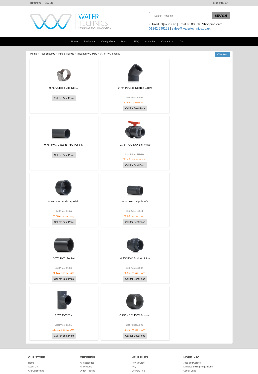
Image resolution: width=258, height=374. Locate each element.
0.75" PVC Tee (186, 201)
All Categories (87, 306)
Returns (136, 317)
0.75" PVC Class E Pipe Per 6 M (186, 87)
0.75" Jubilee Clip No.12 (59, 87)
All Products (86, 309)
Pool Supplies (47, 53)
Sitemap (32, 325)
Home (74, 41)
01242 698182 (159, 28)
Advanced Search (37, 317)
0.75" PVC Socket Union (123, 201)
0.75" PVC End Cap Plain (123, 144)
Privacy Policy (139, 329)
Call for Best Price (60, 98)
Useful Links (189, 314)
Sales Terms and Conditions (146, 322)
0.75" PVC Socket (60, 201)
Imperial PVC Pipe (87, 53)
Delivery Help (138, 314)
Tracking (35, 3)
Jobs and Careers (192, 306)
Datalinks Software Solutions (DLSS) (66, 370)
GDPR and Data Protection (145, 337)
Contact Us (167, 41)
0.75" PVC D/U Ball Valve (60, 144)
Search (124, 41)
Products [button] (89, 41)
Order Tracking (87, 314)
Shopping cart (212, 24)
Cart (181, 41)
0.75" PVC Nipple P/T (186, 144)
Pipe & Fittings (66, 53)
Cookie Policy (139, 333)
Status (49, 3)
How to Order (138, 306)
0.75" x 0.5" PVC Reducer (60, 258)
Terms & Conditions (205, 370)
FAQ (136, 41)
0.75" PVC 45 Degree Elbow (123, 87)
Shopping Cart (222, 3)
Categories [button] (108, 41)
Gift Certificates (36, 314)
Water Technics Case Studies (198, 317)
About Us (150, 41)
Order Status (86, 317)
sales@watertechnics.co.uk (191, 28)
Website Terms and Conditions (147, 325)
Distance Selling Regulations (198, 309)
